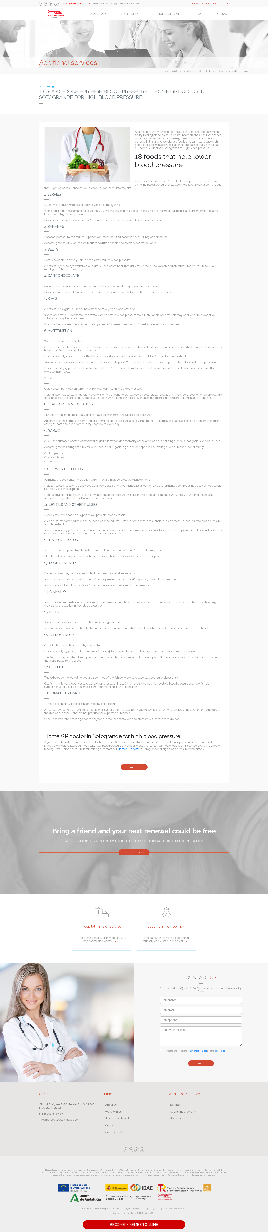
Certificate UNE (148, 1213)
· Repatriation (177, 1118)
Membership (128, 13)
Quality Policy (119, 1213)
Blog (198, 13)
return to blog (134, 767)
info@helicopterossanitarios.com (59, 1119)
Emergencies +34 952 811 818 (78, 4)
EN (227, 4)
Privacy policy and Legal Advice (156, 1208)
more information (134, 852)
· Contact (110, 1125)
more (117, 941)
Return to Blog (46, 86)
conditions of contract (197, 1051)
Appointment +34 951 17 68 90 (128, 4)
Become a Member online (134, 1224)
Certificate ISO (133, 1213)
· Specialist (175, 1104)
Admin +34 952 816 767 (103, 4)
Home (156, 71)
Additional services (166, 13)
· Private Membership (117, 1118)
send (201, 1063)
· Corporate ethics (115, 1132)
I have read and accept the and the (194, 1051)
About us (97, 13)
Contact (222, 13)
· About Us (110, 1104)
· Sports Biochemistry (182, 1111)
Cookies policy (179, 1208)
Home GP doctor (129, 749)
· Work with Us (113, 1111)
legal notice (220, 1051)
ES (220, 4)
